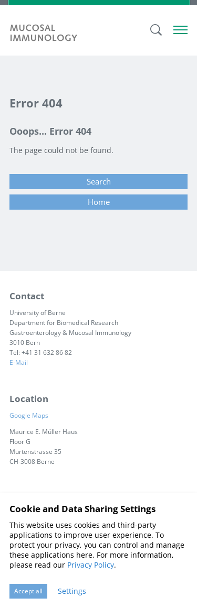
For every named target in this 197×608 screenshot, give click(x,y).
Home (99, 202)
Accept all (28, 591)
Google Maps (31, 415)
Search (99, 181)
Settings (72, 591)
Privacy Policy (90, 565)
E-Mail (18, 362)
